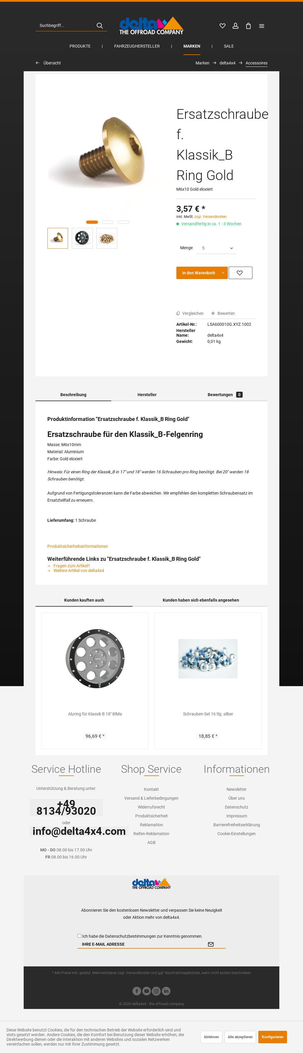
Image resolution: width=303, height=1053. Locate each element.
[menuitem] (71, 25)
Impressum (236, 816)
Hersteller (147, 394)
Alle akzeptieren (240, 1037)
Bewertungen (225, 395)
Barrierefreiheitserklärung (236, 824)
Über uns (236, 798)
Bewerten (223, 313)
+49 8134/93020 (66, 807)
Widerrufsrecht (151, 807)
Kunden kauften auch (84, 600)
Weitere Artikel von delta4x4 (75, 570)
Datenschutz (236, 807)
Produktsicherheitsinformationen (77, 546)
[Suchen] (99, 25)
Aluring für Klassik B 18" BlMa (95, 714)
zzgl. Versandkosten (210, 217)
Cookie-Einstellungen (236, 833)
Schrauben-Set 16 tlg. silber (208, 714)
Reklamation (151, 824)
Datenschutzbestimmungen (130, 936)
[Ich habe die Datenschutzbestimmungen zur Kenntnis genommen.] (79, 936)
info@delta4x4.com (79, 831)
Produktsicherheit (151, 816)
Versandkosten (138, 973)
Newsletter (236, 789)
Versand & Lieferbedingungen (151, 798)
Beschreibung (73, 394)
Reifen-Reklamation (151, 833)
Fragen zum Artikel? (68, 565)
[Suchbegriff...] (71, 25)
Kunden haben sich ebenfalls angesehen (201, 600)
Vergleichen (190, 313)
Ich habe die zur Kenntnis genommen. (142, 936)
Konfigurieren (272, 1037)
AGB (151, 842)
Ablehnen (211, 1037)
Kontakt (151, 789)
